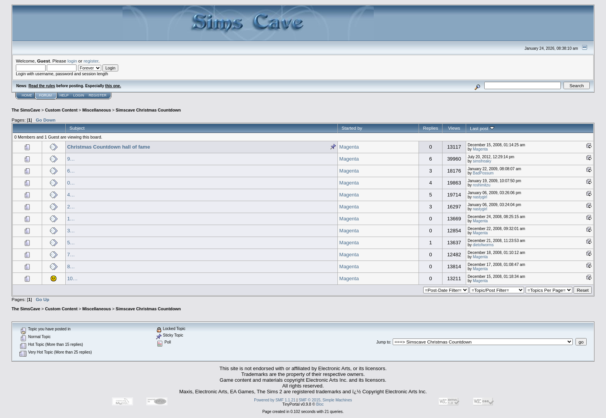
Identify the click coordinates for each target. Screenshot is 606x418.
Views (454, 127)
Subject (77, 127)
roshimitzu (481, 185)
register (90, 60)
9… (71, 159)
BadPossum (483, 173)
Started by (352, 127)
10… (72, 278)
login (72, 60)
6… (71, 171)
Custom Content (61, 110)
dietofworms (483, 245)
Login (78, 95)
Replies (430, 127)
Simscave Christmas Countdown (148, 110)
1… (71, 219)
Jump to (383, 342)
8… (71, 266)
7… (71, 254)
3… (71, 231)
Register (98, 95)
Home (27, 95)
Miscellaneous (96, 110)
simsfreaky (482, 161)
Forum (45, 95)
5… (71, 242)
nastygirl (480, 197)
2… (71, 207)
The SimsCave (26, 110)
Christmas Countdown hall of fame (108, 147)
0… (71, 183)
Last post (482, 128)
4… (71, 195)
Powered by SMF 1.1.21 (274, 400)
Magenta (349, 147)
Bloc (319, 404)
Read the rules (42, 86)
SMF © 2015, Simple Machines (325, 400)
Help (64, 95)
